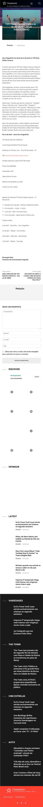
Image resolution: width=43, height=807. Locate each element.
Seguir (37, 377)
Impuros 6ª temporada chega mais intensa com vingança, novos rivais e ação (27, 582)
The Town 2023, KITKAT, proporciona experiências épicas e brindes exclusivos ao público (27, 683)
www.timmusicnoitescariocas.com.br (16, 155)
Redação (10, 45)
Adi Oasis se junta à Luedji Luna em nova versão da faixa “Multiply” (32, 277)
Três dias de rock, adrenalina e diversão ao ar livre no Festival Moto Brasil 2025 (27, 764)
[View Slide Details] (21, 490)
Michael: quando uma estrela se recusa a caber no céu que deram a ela (28, 567)
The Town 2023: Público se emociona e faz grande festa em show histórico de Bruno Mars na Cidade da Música (26, 670)
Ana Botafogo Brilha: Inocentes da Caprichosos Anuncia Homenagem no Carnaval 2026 (25, 719)
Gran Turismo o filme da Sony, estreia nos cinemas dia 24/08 (27, 774)
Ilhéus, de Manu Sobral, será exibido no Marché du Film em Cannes (28, 539)
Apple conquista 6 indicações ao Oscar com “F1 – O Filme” (27, 730)
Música (17, 20)
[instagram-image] (11, 391)
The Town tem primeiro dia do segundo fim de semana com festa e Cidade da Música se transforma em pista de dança (27, 655)
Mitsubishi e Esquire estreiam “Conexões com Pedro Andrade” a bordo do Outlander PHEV (27, 752)
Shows (26, 20)
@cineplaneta (16, 375)
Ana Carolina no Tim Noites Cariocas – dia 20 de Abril (11, 276)
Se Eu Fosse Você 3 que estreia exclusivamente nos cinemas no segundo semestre (28, 524)
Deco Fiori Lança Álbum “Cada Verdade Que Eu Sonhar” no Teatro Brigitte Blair (28, 553)
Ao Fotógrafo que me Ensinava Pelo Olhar (23, 632)
